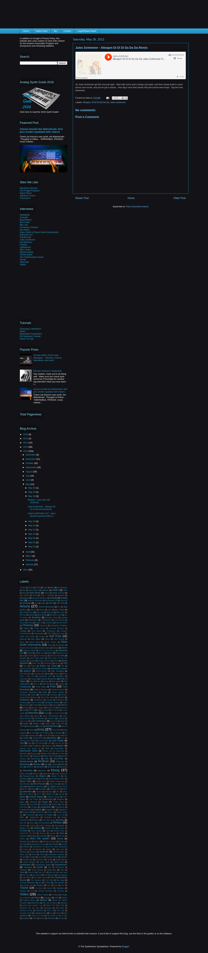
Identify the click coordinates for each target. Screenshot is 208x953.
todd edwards (59, 883)
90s (24, 590)
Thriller (47, 883)
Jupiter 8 (48, 724)
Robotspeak (59, 826)
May (28, 484)
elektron (27, 671)
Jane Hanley (25, 716)
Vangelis (23, 891)
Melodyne (36, 756)
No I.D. (25, 789)
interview (33, 712)
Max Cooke (25, 249)
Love (49, 743)
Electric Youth (41, 668)
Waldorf (43, 900)
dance (47, 639)
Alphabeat (25, 215)
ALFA (35, 595)
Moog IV (36, 774)
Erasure (56, 674)
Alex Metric (24, 595)
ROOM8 (23, 831)
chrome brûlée (61, 623)
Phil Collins (33, 799)
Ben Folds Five (26, 612)
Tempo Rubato (37, 870)
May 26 (32, 496)
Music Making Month (57, 779)
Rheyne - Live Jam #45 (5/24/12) (39, 501)
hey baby (25, 705)
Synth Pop (58, 862)
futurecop (23, 695)
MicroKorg (35, 758)
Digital (29, 653)
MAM (47, 748)
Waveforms (35, 903)
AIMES (55, 590)
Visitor (23, 264)
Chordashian (46, 620)
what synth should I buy (33, 905)
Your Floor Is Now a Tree (57, 916)
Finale (46, 681)
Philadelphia (47, 799)
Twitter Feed (41, 31)
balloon (33, 610)
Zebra (42, 918)
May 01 (32, 546)
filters (38, 681)
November (31, 459)
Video (24, 894)
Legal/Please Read (87, 31)
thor (40, 883)
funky (44, 692)
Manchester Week (29, 751)
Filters (23, 331)
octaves (39, 792)
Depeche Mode (29, 650)
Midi (46, 758)
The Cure (26, 875)
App (36, 603)
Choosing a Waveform (30, 329)
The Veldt (49, 880)
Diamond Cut (26, 234)
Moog (55, 770)
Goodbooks (38, 700)
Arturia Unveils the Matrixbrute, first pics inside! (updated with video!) (41, 130)
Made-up (48, 746)
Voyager (47, 898)
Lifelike (26, 738)
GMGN (61, 697)
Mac (40, 746)
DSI (65, 663)
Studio (42, 854)
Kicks (40, 726)
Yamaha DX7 (40, 913)
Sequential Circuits (38, 836)
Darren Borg (34, 642)
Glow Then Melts (47, 697)
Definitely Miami (44, 648)
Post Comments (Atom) (137, 206)
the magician (62, 875)
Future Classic (58, 692)
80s (52, 587)
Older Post (180, 198)
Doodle (32, 661)
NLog (49, 786)
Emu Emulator (25, 674)
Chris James (59, 620)
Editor (33, 666)
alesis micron (58, 593)
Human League (38, 708)
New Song (53, 784)
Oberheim (27, 791)
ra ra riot (60, 815)
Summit (23, 857)
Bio (55, 31)
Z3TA (35, 918)
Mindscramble (26, 252)
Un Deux (39, 888)
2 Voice (23, 588)
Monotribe (28, 770)
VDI (32, 891)
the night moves (40, 877)
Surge (40, 857)
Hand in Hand (35, 702)
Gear (33, 695)
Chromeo (28, 625)
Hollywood (45, 705)
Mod (21, 767)
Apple (43, 603)
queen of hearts (45, 815)
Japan (36, 716)
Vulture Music (29, 900)
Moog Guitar (25, 774)
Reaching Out (50, 817)
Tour (49, 885)
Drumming (48, 663)
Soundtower (36, 849)
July (28, 476)
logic (29, 743)
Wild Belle (60, 908)
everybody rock (45, 676)
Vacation (60, 888)
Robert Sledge (45, 826)
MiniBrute (43, 761)
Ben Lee (24, 225)
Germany (53, 695)
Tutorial (24, 887)
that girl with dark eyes (58, 872)
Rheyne (23, 826)
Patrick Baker (26, 254)
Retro (32, 823)
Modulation (52, 767)
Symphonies (27, 860)
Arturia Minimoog (46, 607)
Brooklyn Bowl (51, 617)
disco (50, 653)
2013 (26, 447)
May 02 (32, 542)
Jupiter (26, 723)
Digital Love (39, 653)
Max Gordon (25, 756)
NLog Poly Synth (60, 786)
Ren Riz (23, 823)
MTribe (43, 779)
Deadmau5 (60, 645)
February (30, 560)
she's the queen (39, 838)
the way (60, 880)
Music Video (26, 781)
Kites (32, 730)
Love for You (59, 743)
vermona (60, 891)
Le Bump (57, 733)
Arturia (25, 606)
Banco (41, 610)
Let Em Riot (46, 735)
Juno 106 (53, 721)
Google (49, 700)
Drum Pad (36, 663)
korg (40, 729)
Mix (46, 764)
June (28, 480)
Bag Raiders (26, 220)
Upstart (49, 888)
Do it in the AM (57, 655)
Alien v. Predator (47, 595)
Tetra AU (31, 872)
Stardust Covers (27, 195)
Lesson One (33, 735)
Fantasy (34, 679)
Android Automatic (35, 600)
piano (22, 802)
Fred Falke (41, 687)
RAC (22, 817)
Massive (34, 754)
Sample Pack (59, 831)
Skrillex (62, 841)
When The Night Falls (55, 905)
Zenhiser (51, 918)
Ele (62, 666)
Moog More (47, 774)
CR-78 (50, 633)
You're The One (37, 916)
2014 (26, 442)
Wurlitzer (39, 910)
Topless (39, 885)
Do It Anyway (41, 656)
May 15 (32, 534)
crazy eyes (60, 633)
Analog (53, 598)
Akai (24, 593)
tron (62, 885)
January (30, 564)
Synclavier (40, 860)
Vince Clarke (42, 895)
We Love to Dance (50, 903)
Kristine (23, 244)
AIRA (65, 590)
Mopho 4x (55, 776)
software (26, 847)
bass (50, 610)
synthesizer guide (43, 865)
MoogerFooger (28, 776)
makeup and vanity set (30, 748)
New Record (39, 784)
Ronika (61, 828)
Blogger (125, 946)
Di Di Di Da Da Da (100, 102)
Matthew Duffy (46, 754)
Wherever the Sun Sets (30, 908)
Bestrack (50, 612)
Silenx (37, 841)
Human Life (51, 708)
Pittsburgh (33, 802)
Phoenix (60, 799)
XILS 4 (50, 910)
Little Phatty (58, 740)
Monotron (42, 770)
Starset (33, 852)
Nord (33, 789)
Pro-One (23, 807)
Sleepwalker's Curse (37, 844)
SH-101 (61, 836)
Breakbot (36, 617)
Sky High (23, 844)
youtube (25, 918)
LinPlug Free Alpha (27, 741)
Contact (67, 31)
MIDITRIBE (58, 758)
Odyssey (49, 791)
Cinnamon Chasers (29, 227)
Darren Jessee (50, 642)
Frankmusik (25, 237)
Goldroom (24, 700)
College (23, 631)
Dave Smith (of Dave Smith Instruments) (39, 232)
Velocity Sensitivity (45, 891)
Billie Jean (60, 612)
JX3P (22, 726)
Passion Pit (50, 794)
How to (63, 705)
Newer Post (82, 198)
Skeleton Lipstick (49, 841)
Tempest (23, 870)
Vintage (55, 895)
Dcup (50, 645)
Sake (48, 831)
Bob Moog (42, 615)
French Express (41, 689)
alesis (47, 593)
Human (26, 708)
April (28, 552)
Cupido (42, 636)
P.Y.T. (39, 794)
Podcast (23, 804)
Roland (37, 828)
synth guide (45, 862)
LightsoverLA (38, 738)
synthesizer (25, 864)
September (31, 467)
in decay (45, 710)
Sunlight (32, 857)
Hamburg (23, 702)
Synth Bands (61, 859)
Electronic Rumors (28, 188)
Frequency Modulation (29, 692)
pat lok (61, 794)
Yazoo (58, 913)
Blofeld (31, 615)
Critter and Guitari (27, 636)
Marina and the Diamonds (53, 751)
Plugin (45, 802)
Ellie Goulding (57, 671)
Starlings (23, 852)
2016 (26, 434)
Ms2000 (34, 779)
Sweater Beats (52, 857)
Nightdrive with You (35, 786)
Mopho (42, 776)
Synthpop (28, 867)
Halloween (60, 700)
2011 (26, 569)
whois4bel (47, 908)
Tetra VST (42, 872)
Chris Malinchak (26, 623)
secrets (53, 833)
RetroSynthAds (43, 823)
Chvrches (43, 625)
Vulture (64, 898)
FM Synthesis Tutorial (30, 336)
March (29, 556)
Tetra (22, 872)
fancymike (24, 679)
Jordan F (51, 718)
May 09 (32, 538)
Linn (62, 738)
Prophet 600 (27, 812)
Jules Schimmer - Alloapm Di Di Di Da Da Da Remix (41, 507)
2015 (26, 438)
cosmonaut (39, 633)
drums (57, 663)
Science (43, 833)
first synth (56, 681)
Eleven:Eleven (41, 671)
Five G (36, 684)
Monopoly (63, 767)
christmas (49, 623)
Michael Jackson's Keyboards (47, 371)
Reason (35, 820)
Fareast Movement (48, 679)
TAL (49, 867)
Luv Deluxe (24, 746)
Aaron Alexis (34, 590)
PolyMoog (44, 804)
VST (56, 898)
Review (57, 822)
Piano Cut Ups (27, 338)
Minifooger (60, 761)
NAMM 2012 (41, 781)
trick (56, 885)
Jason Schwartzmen (51, 716)
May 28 (32, 492)
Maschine (23, 754)
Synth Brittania (29, 862)
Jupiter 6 (37, 723)
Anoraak (24, 217)
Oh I (57, 792)
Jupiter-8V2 (60, 724)
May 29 (32, 488)
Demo (64, 647)
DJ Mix (30, 656)
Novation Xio (55, 789)
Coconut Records (57, 628)
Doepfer (23, 658)
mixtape (54, 764)
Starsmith (24, 262)
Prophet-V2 (39, 812)
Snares (64, 844)
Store (34, 854)
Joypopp (61, 718)
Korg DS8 (56, 730)
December (31, 454)
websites (63, 903)
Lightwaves (25, 247)
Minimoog (24, 764)
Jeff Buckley (39, 718)
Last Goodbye (44, 733)
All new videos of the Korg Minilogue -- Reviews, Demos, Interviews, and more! (47, 358)
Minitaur (37, 764)
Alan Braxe (35, 592)
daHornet (23, 639)
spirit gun (60, 849)
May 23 (32, 529)
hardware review (52, 702)
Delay (55, 648)
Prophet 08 (50, 810)
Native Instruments (57, 781)
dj (23, 656)
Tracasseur (25, 198)
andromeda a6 (51, 600)
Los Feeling (39, 743)
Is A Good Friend (58, 713)
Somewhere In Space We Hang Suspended (50, 847)
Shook (23, 259)
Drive (56, 661)
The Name (27, 877)
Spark (48, 849)
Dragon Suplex (44, 661)
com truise (36, 631)
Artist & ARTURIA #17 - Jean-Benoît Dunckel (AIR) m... (42, 514)
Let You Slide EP (60, 735)
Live (22, 743)
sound (25, 849)
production (46, 807)
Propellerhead (25, 810)
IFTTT (31, 710)
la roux (32, 733)
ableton (45, 590)
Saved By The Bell (28, 833)
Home (26, 31)
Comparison (51, 631)
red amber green (48, 820)
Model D (30, 767)
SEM (61, 833)
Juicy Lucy (24, 721)
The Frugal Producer (30, 190)
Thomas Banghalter (27, 883)
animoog (64, 600)
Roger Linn (25, 828)
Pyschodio (30, 815)
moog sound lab (61, 774)
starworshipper (58, 852)
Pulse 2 (50, 812)
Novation (42, 789)
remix (61, 820)
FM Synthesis (49, 684)
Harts (65, 702)
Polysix (55, 804)
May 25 (32, 521)
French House (58, 689)
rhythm (32, 826)
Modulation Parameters (31, 334)
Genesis (43, 695)
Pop (62, 804)
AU (59, 607)
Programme (59, 807)
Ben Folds (25, 222)
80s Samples (62, 588)
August (29, 471)
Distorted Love (61, 653)
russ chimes (36, 831)
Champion (33, 620)
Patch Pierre (26, 193)
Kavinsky (31, 726)
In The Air (55, 710)
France (61, 684)
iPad (46, 713)
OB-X (65, 789)
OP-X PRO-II (28, 794)
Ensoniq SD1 (39, 674)
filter (31, 681)
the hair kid (37, 875)
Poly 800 (33, 804)
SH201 (22, 839)
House (54, 705)
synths (40, 867)
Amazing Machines (39, 598)
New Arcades (25, 784)
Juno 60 (63, 721)
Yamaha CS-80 (26, 913)
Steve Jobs (24, 854)
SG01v (53, 836)
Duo (25, 666)
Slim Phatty (53, 844)
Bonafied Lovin (55, 615)
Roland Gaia (50, 828)
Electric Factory (26, 669)
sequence (23, 836)
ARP (51, 603)
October (30, 463)
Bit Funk (23, 615)
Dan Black (25, 229)
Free (53, 686)
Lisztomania (43, 741)
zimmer (61, 918)
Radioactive (34, 817)
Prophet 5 (63, 810)
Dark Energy (59, 639)
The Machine (49, 875)
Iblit (24, 710)
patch (22, 796)
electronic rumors (59, 668)
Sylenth (64, 857)
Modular (40, 767)
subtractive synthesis (56, 854)
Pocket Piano (58, 802)
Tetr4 (62, 870)
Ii (37, 710)
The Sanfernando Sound (31, 257)
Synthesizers (61, 864)
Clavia (26, 628)
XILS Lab (60, 910)
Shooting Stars (25, 841)
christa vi (38, 623)
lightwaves (52, 738)
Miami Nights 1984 (50, 756)
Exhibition (60, 676)
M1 (33, 746)
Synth (49, 859)
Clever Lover (39, 628)
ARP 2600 (60, 603)
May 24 (32, 525)
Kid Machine (26, 242)
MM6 (62, 764)
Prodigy (34, 807)
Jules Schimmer (118, 102)
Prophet (37, 809)
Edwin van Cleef (48, 666)
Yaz (51, 913)
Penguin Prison (53, 797)
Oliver (65, 792)
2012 (26, 451)
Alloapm (86, 102)
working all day (26, 910)
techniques (60, 867)
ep (49, 674)
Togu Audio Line (26, 885)
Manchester (59, 748)
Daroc (22, 642)
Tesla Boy (51, 870)
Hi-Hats (35, 705)
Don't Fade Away (37, 658)
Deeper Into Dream (27, 648)
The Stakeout (36, 880)
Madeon (60, 745)
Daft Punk (55, 636)
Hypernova (63, 708)
